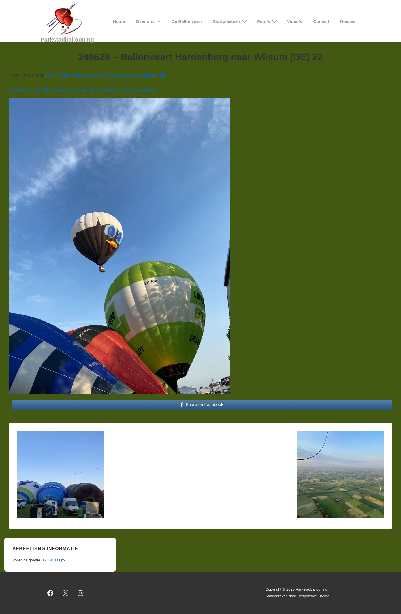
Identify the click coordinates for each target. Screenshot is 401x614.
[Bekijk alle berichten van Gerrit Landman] (101, 90)
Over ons (149, 21)
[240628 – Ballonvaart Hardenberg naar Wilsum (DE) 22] (66, 90)
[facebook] (50, 593)
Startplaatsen (230, 21)
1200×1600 (51, 560)
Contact (321, 21)
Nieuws (347, 21)
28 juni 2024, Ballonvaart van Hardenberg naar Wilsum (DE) (106, 74)
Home (119, 21)
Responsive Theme (313, 596)
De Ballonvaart (187, 21)
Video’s (294, 21)
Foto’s (267, 21)
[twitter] (65, 593)
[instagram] (80, 593)
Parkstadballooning (67, 39)
